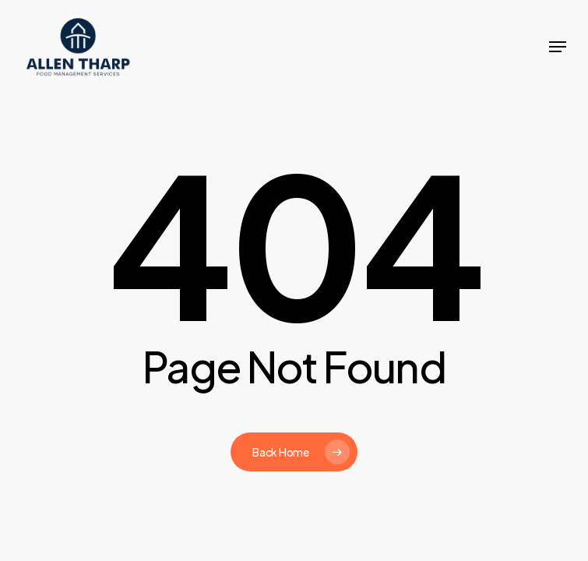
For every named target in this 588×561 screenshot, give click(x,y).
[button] (557, 47)
